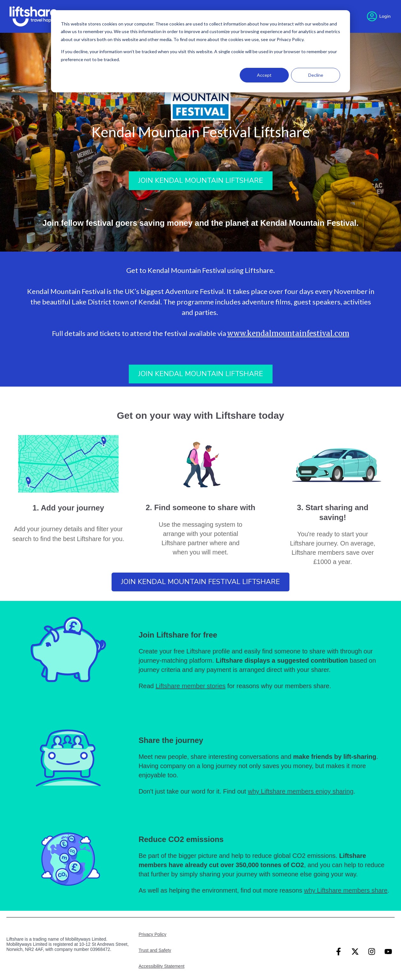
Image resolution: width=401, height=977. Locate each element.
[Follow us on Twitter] (355, 951)
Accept (264, 75)
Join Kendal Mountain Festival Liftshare (200, 582)
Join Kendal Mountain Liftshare (200, 180)
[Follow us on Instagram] (371, 951)
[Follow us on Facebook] (338, 951)
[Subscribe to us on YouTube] (388, 951)
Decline (315, 75)
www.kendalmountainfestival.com (288, 333)
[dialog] (200, 51)
